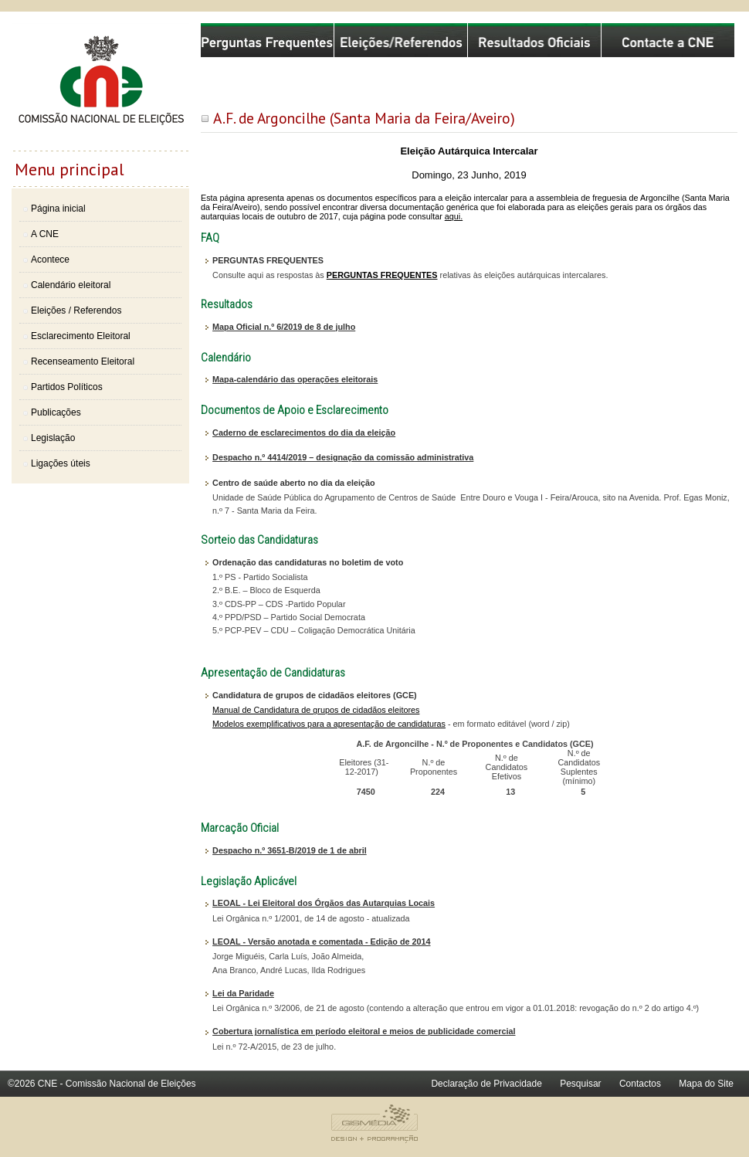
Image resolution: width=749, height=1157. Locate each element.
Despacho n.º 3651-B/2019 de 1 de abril (289, 850)
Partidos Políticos (67, 387)
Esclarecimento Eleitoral (80, 336)
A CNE (45, 234)
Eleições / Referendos (76, 310)
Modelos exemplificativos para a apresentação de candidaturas (329, 723)
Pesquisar (580, 1083)
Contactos (640, 1083)
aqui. (454, 216)
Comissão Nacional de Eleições (100, 86)
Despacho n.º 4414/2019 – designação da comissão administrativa (342, 457)
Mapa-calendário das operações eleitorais (295, 379)
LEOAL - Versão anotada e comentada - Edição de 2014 (321, 941)
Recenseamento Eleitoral (82, 361)
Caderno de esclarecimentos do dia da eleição (303, 432)
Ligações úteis (60, 463)
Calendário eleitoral (70, 285)
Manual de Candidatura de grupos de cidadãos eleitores (315, 709)
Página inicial (58, 208)
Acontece (50, 259)
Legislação (53, 438)
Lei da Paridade (243, 993)
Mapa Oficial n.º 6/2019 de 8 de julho (283, 326)
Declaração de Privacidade (486, 1083)
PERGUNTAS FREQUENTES (382, 275)
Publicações (56, 412)
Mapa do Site (706, 1083)
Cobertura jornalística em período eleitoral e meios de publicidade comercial (363, 1031)
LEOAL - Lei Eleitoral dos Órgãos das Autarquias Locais (323, 903)
